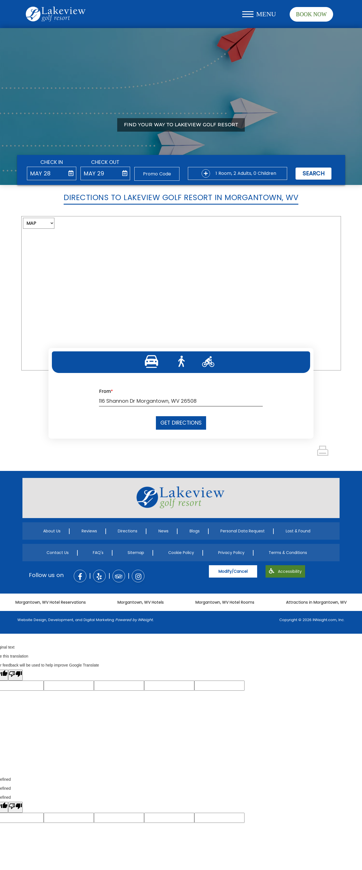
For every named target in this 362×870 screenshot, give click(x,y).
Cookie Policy (181, 552)
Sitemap (136, 552)
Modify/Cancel (233, 571)
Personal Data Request (242, 531)
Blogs (195, 531)
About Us (52, 531)
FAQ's (98, 552)
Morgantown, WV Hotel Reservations (50, 602)
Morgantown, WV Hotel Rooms (224, 602)
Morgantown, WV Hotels (140, 602)
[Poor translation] (15, 675)
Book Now (311, 14)
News (163, 531)
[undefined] (15, 807)
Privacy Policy (231, 552)
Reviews (89, 531)
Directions (127, 531)
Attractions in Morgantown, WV (316, 602)
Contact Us (58, 552)
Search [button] (313, 173)
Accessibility (285, 571)
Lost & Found (298, 531)
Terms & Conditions (288, 552)
